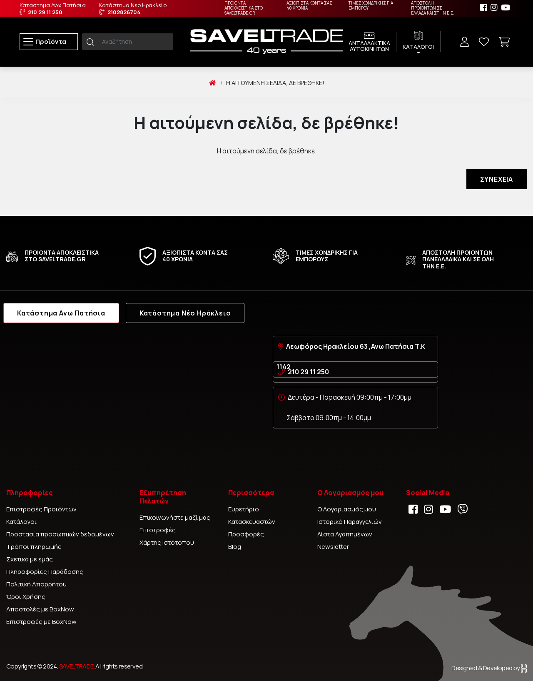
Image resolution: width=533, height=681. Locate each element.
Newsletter (333, 546)
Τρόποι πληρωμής (34, 546)
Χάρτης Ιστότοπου (166, 542)
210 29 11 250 (308, 371)
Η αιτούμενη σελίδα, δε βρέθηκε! (275, 83)
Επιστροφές (157, 530)
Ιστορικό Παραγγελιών (349, 521)
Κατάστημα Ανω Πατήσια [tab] (61, 313)
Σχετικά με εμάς (29, 559)
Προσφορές (246, 534)
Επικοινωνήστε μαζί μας (174, 517)
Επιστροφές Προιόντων (41, 509)
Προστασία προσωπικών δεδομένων (60, 534)
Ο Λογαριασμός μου (346, 509)
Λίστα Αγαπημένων (344, 534)
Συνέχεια (496, 179)
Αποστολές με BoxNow (40, 609)
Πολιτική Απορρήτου (36, 584)
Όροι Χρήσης (25, 596)
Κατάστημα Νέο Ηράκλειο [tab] (185, 313)
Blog (234, 546)
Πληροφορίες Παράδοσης (44, 571)
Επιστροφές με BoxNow (41, 621)
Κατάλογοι (21, 521)
